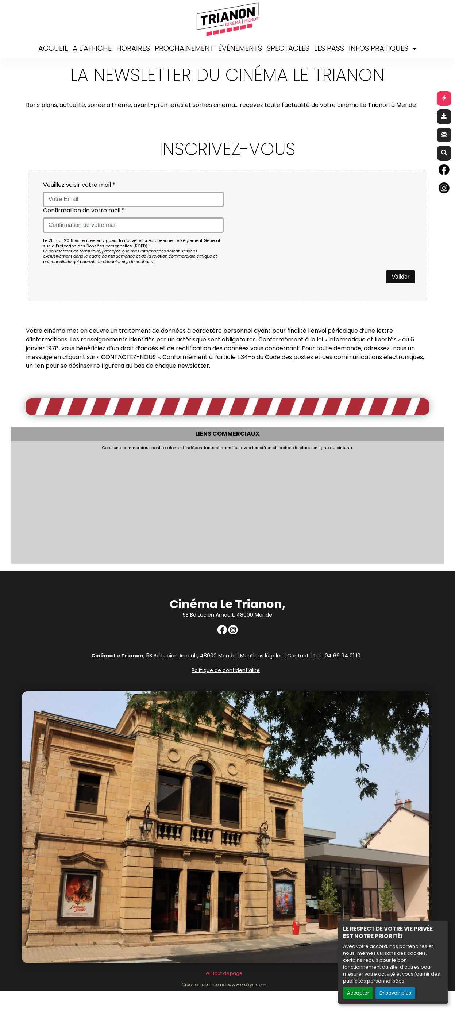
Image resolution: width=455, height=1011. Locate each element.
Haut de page (224, 973)
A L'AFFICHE (92, 48)
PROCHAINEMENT (184, 48)
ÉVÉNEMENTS (240, 48)
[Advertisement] (192, 505)
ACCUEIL (53, 48)
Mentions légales (261, 655)
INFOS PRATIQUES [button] (379, 48)
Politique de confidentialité (226, 670)
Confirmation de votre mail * (84, 211)
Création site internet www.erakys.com (223, 985)
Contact (298, 655)
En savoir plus (395, 993)
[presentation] (286, 195)
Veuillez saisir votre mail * (79, 185)
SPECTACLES (288, 48)
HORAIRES (133, 48)
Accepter (358, 993)
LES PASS (329, 48)
